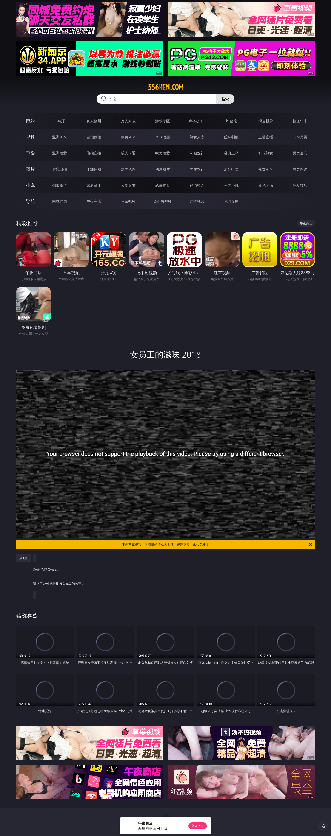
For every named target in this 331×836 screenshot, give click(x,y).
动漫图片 (162, 169)
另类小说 (231, 185)
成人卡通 (128, 153)
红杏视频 (197, 201)
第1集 (23, 558)
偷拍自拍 (93, 153)
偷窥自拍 (59, 169)
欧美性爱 (162, 153)
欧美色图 (128, 169)
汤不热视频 (162, 201)
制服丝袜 (197, 153)
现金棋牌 (265, 120)
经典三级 (231, 153)
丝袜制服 (231, 137)
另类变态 (300, 153)
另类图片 (300, 169)
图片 (30, 169)
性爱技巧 (300, 185)
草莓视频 (128, 201)
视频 (30, 137)
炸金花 (231, 120)
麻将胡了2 (196, 120)
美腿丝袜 (197, 169)
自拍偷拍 (93, 137)
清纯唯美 (231, 169)
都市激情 (59, 185)
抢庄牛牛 (300, 120)
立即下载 (197, 826)
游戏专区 (162, 120)
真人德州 (93, 120)
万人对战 (128, 120)
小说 (30, 185)
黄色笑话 (265, 185)
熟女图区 (265, 169)
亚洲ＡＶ (59, 137)
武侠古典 (162, 185)
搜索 (225, 98)
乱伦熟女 (265, 153)
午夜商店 (93, 201)
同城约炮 (59, 201)
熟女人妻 (197, 137)
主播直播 (265, 137)
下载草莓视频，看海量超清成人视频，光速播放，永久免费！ (217, 544)
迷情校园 (197, 185)
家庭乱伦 (93, 185)
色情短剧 (231, 201)
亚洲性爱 (59, 153)
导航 (30, 201)
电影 (30, 153)
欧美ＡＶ (128, 137)
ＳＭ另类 (300, 137)
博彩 (30, 121)
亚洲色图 (93, 169)
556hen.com (165, 87)
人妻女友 (128, 185)
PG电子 (59, 120)
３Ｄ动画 (162, 137)
